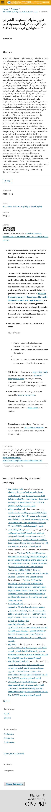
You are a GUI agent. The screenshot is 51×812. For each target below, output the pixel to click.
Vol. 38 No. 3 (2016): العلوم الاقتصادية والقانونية (20, 11)
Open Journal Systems (14, 753)
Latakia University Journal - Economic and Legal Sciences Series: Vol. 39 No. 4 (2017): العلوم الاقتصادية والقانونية (28, 522)
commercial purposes (26, 395)
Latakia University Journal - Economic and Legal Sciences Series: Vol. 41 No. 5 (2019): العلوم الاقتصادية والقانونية (28, 691)
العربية (6, 713)
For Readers (9, 734)
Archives (14, 9)
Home (5, 9)
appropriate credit (40, 372)
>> (9, 701)
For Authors (9, 738)
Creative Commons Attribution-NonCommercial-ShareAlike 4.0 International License (25, 236)
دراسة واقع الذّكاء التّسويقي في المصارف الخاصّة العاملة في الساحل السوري (27, 647)
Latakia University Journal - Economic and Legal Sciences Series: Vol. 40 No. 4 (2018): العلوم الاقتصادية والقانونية (28, 543)
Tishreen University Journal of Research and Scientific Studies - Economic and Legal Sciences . (27, 297)
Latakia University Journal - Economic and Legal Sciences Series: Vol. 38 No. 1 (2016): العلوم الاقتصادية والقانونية (27, 617)
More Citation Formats (14, 466)
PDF (8, 181)
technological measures (34, 427)
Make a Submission (14, 784)
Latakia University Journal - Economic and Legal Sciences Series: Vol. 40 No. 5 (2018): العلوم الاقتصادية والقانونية (28, 654)
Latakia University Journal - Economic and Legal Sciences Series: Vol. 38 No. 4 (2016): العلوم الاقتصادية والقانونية (28, 502)
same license (33, 408)
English (7, 717)
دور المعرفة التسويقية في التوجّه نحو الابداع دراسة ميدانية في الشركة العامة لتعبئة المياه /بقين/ (26, 685)
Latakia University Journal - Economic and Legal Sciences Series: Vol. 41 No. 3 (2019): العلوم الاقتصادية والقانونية (28, 674)
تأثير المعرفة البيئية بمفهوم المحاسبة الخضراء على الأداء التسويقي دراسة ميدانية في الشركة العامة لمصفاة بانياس (27, 607)
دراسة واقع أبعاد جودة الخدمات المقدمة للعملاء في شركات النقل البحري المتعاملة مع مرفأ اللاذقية (27, 627)
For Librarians (9, 742)
